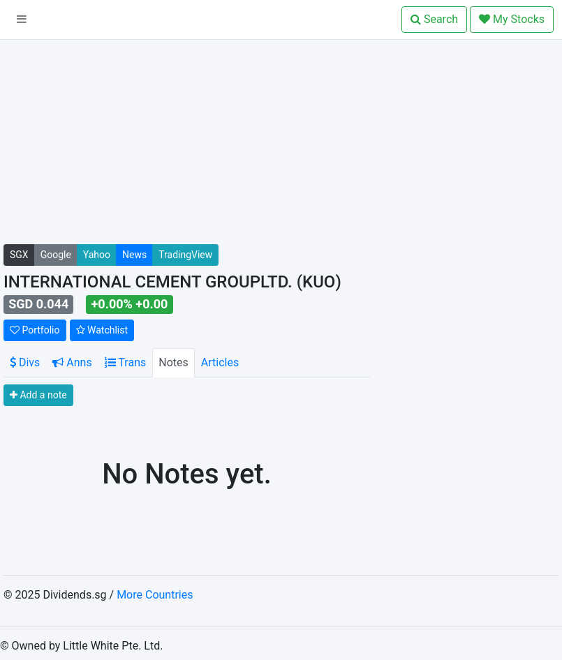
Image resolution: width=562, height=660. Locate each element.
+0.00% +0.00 (129, 304)
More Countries (155, 594)
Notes (173, 362)
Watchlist (102, 330)
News (134, 254)
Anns (71, 362)
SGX (19, 254)
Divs (25, 362)
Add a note (38, 394)
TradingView (185, 254)
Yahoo (96, 254)
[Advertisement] (186, 146)
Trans (126, 362)
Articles (220, 362)
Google (55, 254)
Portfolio (35, 330)
